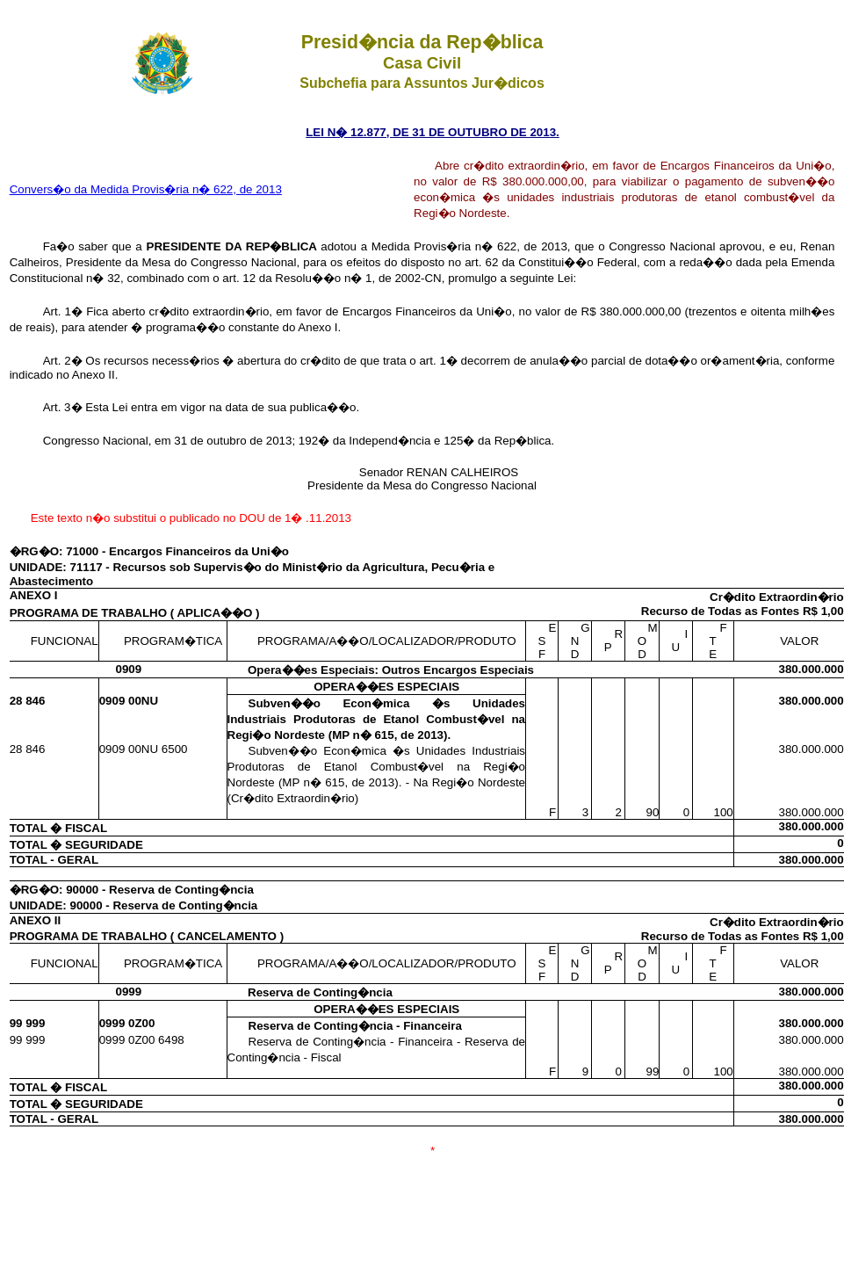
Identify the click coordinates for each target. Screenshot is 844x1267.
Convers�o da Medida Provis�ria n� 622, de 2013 (146, 189)
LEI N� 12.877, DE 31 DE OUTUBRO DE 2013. (432, 132)
